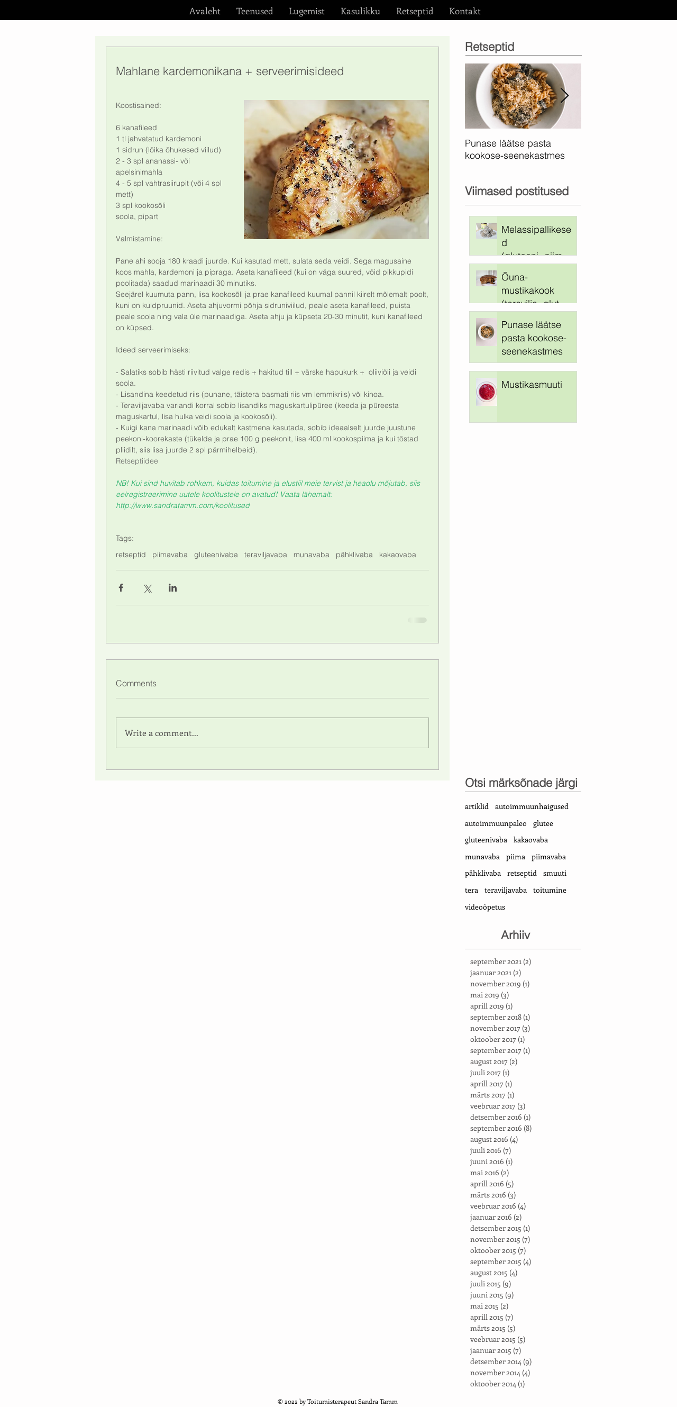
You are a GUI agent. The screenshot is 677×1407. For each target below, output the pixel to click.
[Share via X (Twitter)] (147, 588)
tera (471, 890)
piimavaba (170, 554)
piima (515, 856)
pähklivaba (354, 554)
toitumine (549, 890)
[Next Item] (564, 96)
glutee (543, 823)
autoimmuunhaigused (532, 806)
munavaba (312, 554)
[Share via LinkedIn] (173, 588)
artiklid (477, 806)
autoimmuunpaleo (496, 823)
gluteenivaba (216, 554)
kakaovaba (397, 554)
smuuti (554, 873)
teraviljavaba (265, 554)
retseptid (131, 554)
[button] (254, 10)
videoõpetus (485, 907)
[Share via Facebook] (121, 588)
